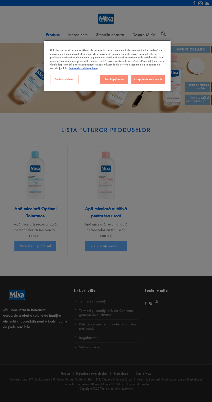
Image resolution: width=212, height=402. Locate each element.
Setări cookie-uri (64, 79)
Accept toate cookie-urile (148, 79)
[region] (107, 65)
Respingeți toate (114, 79)
